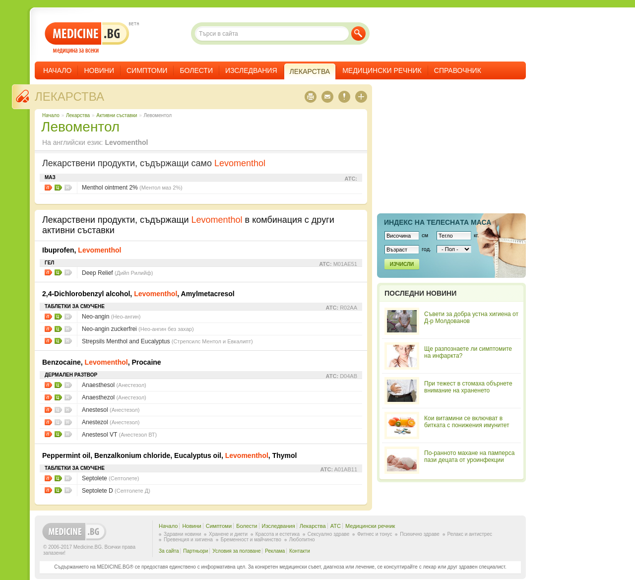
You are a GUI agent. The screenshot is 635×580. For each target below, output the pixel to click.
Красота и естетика (277, 534)
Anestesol (110, 409)
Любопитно (302, 539)
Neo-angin (111, 316)
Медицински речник (382, 70)
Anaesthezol (114, 397)
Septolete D (116, 490)
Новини (99, 70)
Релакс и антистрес (469, 534)
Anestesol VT (119, 434)
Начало (57, 70)
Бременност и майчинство (251, 539)
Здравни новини (182, 534)
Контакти (299, 551)
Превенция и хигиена (188, 539)
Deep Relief (117, 272)
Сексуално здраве (329, 534)
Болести (196, 70)
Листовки (48, 188)
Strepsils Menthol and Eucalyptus (167, 341)
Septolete (110, 478)
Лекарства (69, 96)
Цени (58, 188)
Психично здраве (420, 534)
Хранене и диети (228, 534)
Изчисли (402, 264)
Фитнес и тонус (374, 534)
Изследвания (251, 70)
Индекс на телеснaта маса (437, 222)
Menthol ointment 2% (132, 187)
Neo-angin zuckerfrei (138, 328)
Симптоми (147, 70)
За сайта (169, 551)
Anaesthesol (114, 385)
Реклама (275, 551)
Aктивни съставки (116, 115)
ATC (335, 526)
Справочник (457, 70)
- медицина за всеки (87, 38)
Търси (358, 33)
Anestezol (110, 422)
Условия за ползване (236, 551)
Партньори (195, 551)
